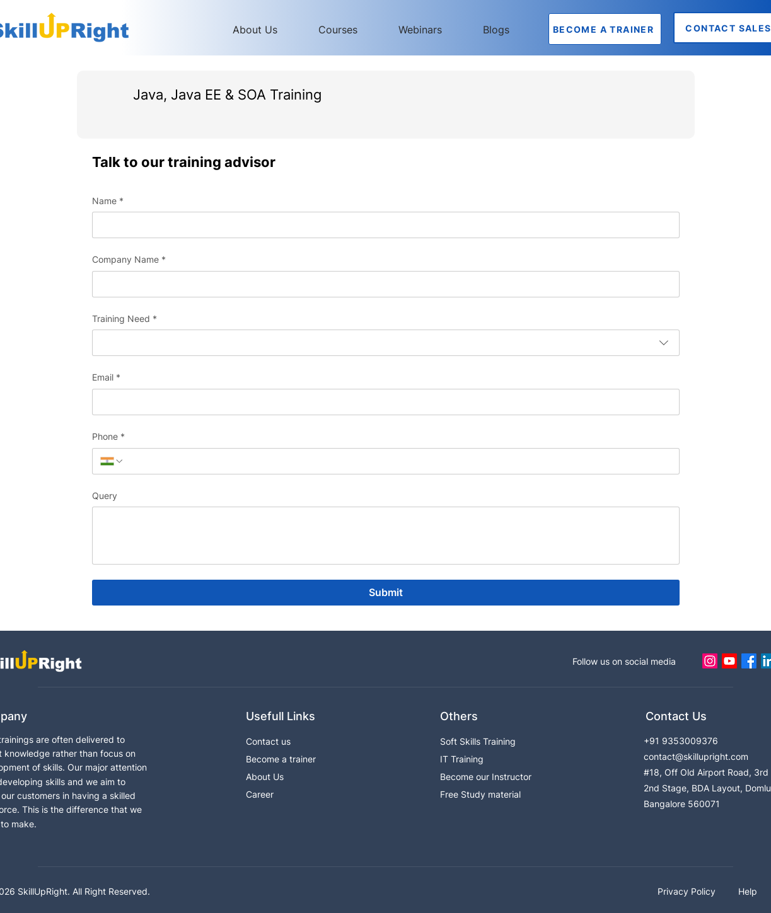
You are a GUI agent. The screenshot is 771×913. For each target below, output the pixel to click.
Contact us (268, 741)
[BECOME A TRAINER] (604, 29)
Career (260, 794)
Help (747, 891)
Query (104, 495)
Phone (108, 436)
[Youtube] (729, 661)
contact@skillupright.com (696, 756)
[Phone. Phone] (397, 461)
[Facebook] (749, 661)
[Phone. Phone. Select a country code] (112, 461)
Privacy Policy (688, 891)
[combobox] (386, 343)
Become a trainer (281, 759)
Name (108, 201)
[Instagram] (709, 661)
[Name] (382, 225)
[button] (349, 29)
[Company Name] (382, 284)
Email (106, 377)
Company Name (129, 259)
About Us (265, 776)
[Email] (382, 402)
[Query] (386, 535)
